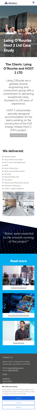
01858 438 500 (13, 370)
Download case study (18, 135)
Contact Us (6, 379)
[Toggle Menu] (33, 2)
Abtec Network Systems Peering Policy (16, 383)
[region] (18, 397)
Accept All (18, 398)
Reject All (18, 407)
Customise (18, 402)
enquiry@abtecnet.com (15, 368)
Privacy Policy (7, 381)
